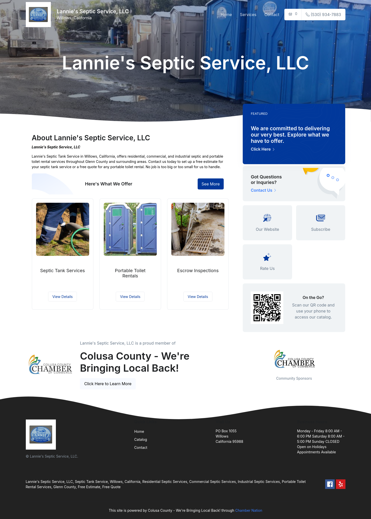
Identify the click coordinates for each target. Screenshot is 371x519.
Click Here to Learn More (108, 383)
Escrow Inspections (197, 270)
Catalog (140, 439)
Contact (272, 14)
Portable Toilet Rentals (130, 273)
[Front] (39, 14)
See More (211, 183)
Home (226, 14)
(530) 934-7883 (323, 14)
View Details (62, 296)
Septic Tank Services (62, 270)
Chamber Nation (248, 510)
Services (248, 14)
